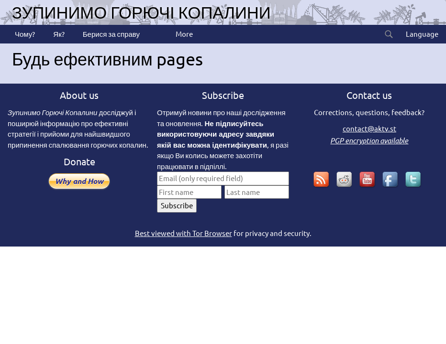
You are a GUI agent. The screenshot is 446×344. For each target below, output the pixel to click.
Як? (58, 33)
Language (421, 33)
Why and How (79, 181)
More (183, 33)
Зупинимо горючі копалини (141, 12)
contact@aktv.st (369, 128)
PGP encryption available (369, 140)
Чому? (24, 33)
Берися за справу (110, 33)
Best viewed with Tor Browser (183, 232)
